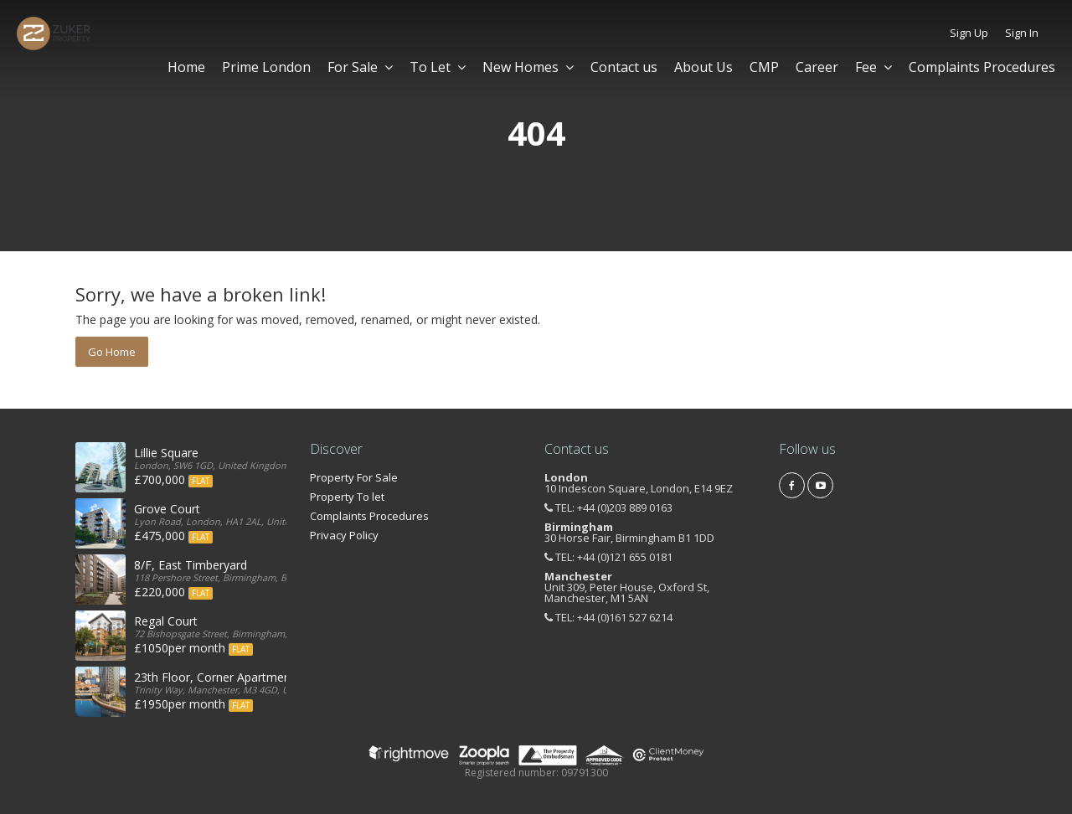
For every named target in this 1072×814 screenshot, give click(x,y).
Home (186, 67)
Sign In (1021, 32)
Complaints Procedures (982, 67)
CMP (764, 67)
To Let (438, 67)
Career (817, 67)
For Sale (360, 67)
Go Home (112, 351)
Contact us (623, 67)
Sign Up (969, 32)
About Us (703, 67)
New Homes (528, 67)
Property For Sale (354, 477)
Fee (873, 67)
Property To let (347, 496)
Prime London (266, 67)
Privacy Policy (344, 535)
